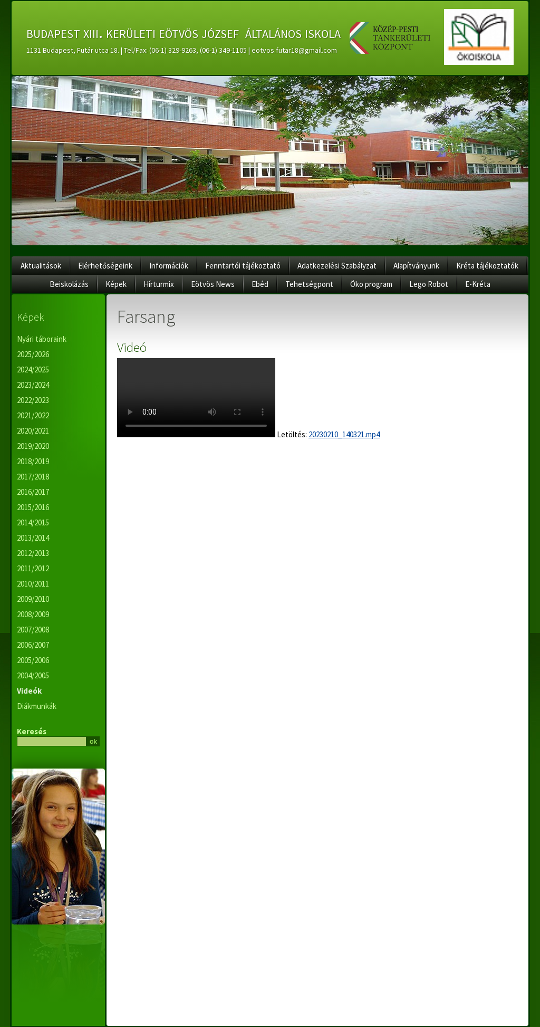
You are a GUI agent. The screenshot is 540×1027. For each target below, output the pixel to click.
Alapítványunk (416, 266)
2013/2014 (33, 538)
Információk (168, 266)
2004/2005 (33, 675)
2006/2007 (33, 645)
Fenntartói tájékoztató (243, 266)
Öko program (371, 284)
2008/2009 (33, 614)
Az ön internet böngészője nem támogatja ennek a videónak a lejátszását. (196, 397)
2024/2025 (33, 369)
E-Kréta (477, 284)
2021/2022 (33, 415)
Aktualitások (41, 266)
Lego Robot (428, 284)
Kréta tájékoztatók (487, 266)
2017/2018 (33, 477)
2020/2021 (33, 431)
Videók (29, 691)
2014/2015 (33, 522)
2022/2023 (33, 400)
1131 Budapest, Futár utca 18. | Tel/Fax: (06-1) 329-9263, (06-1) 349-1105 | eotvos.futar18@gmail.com (181, 50)
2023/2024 (33, 385)
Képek (116, 284)
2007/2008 (33, 630)
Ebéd (260, 284)
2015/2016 (33, 507)
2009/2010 (33, 599)
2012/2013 (33, 553)
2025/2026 (33, 354)
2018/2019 (33, 461)
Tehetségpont (309, 284)
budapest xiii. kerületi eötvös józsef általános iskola (183, 32)
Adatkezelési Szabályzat (337, 266)
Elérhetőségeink (105, 266)
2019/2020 (33, 446)
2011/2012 (33, 568)
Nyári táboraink (41, 339)
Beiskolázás (69, 284)
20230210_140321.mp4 (344, 434)
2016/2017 (33, 492)
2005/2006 (33, 660)
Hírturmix (158, 284)
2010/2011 (33, 584)
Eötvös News (213, 284)
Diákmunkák (36, 706)
